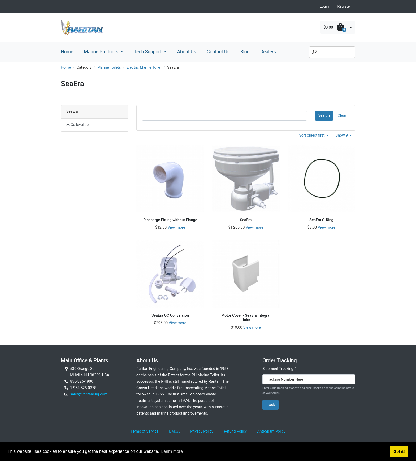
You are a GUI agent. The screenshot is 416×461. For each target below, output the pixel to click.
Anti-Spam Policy (271, 431)
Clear (342, 115)
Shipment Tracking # (279, 369)
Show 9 (342, 135)
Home (67, 51)
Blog (245, 51)
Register (344, 6)
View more (176, 227)
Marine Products (101, 51)
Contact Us (218, 51)
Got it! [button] (399, 451)
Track (270, 404)
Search (324, 115)
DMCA (174, 431)
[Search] (332, 52)
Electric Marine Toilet (144, 67)
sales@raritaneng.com (88, 394)
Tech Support (148, 51)
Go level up (77, 125)
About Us (186, 51)
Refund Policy (235, 431)
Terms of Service (144, 431)
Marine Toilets (109, 67)
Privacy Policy (201, 431)
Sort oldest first (312, 135)
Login (324, 6)
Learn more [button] (172, 451)
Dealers (268, 51)
